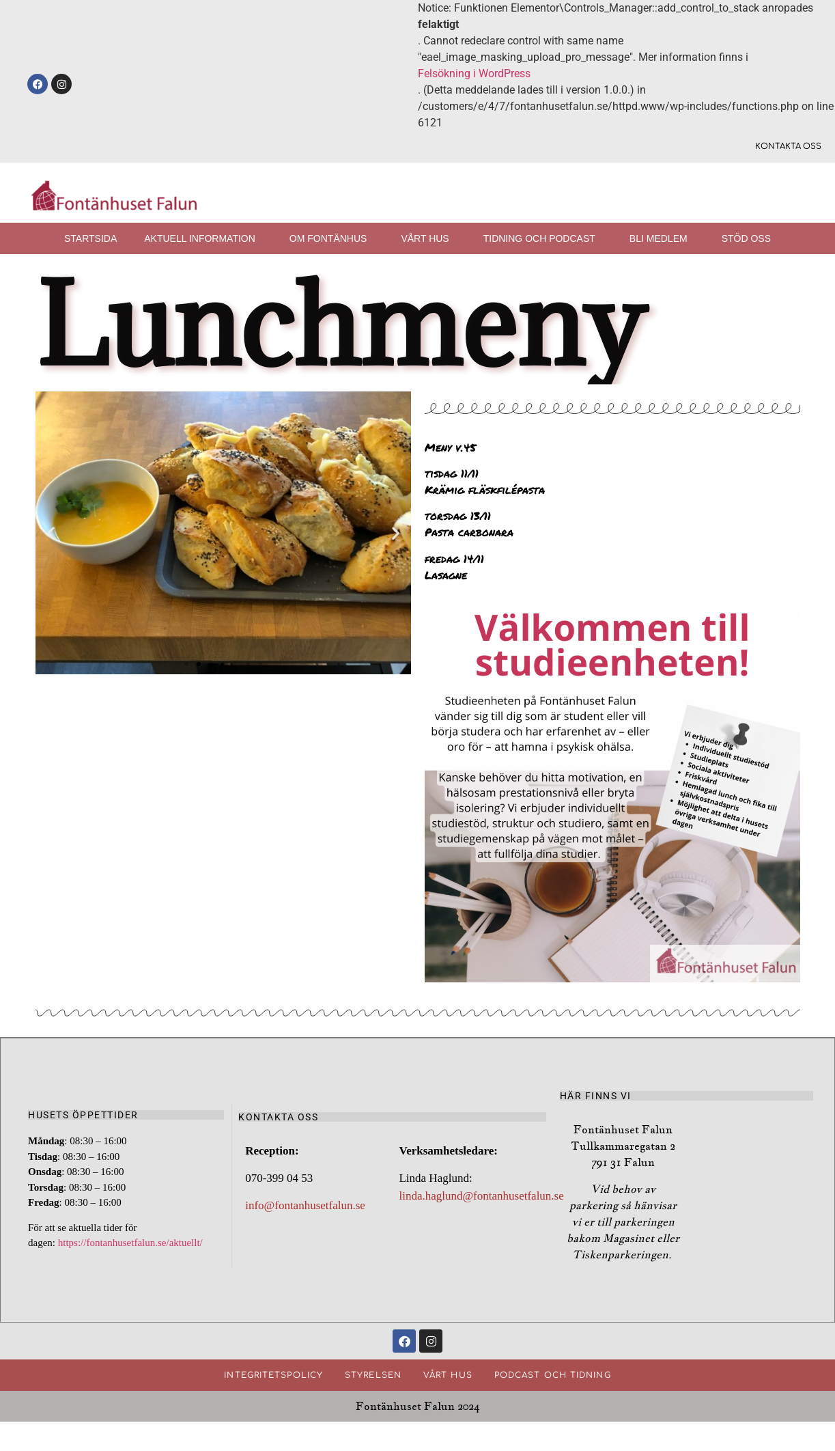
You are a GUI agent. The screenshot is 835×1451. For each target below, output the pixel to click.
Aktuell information (203, 238)
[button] (50, 532)
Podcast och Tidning (552, 1377)
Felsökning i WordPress (474, 73)
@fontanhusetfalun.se (513, 1196)
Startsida (90, 238)
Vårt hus (428, 238)
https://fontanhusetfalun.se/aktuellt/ (131, 1243)
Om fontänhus (331, 238)
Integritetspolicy (273, 1377)
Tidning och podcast (542, 238)
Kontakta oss (787, 147)
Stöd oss (746, 238)
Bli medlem (661, 238)
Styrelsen (373, 1377)
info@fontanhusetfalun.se (306, 1206)
